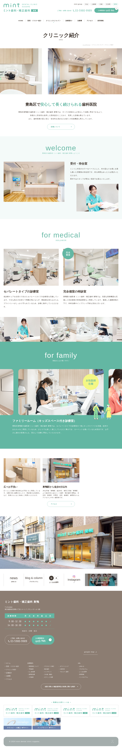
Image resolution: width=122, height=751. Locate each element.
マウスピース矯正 (49, 666)
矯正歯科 (46, 669)
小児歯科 (31, 677)
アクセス (90, 20)
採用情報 (101, 20)
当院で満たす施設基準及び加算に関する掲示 (60, 686)
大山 (86, 4)
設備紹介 (9, 673)
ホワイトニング (64, 666)
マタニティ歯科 (64, 671)
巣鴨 (115, 4)
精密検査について (34, 666)
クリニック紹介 (11, 669)
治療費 (79, 20)
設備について (55, 127)
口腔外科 (62, 669)
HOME (20, 20)
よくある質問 (53, 582)
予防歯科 (31, 669)
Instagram (74, 579)
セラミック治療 (48, 677)
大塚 (101, 4)
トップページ (86, 45)
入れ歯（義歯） (48, 674)
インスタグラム (83, 677)
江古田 (108, 4)
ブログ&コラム (33, 581)
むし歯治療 (32, 671)
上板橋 (94, 4)
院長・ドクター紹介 (34, 20)
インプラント (48, 671)
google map (89, 652)
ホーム (8, 663)
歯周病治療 (32, 674)
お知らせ (13, 581)
